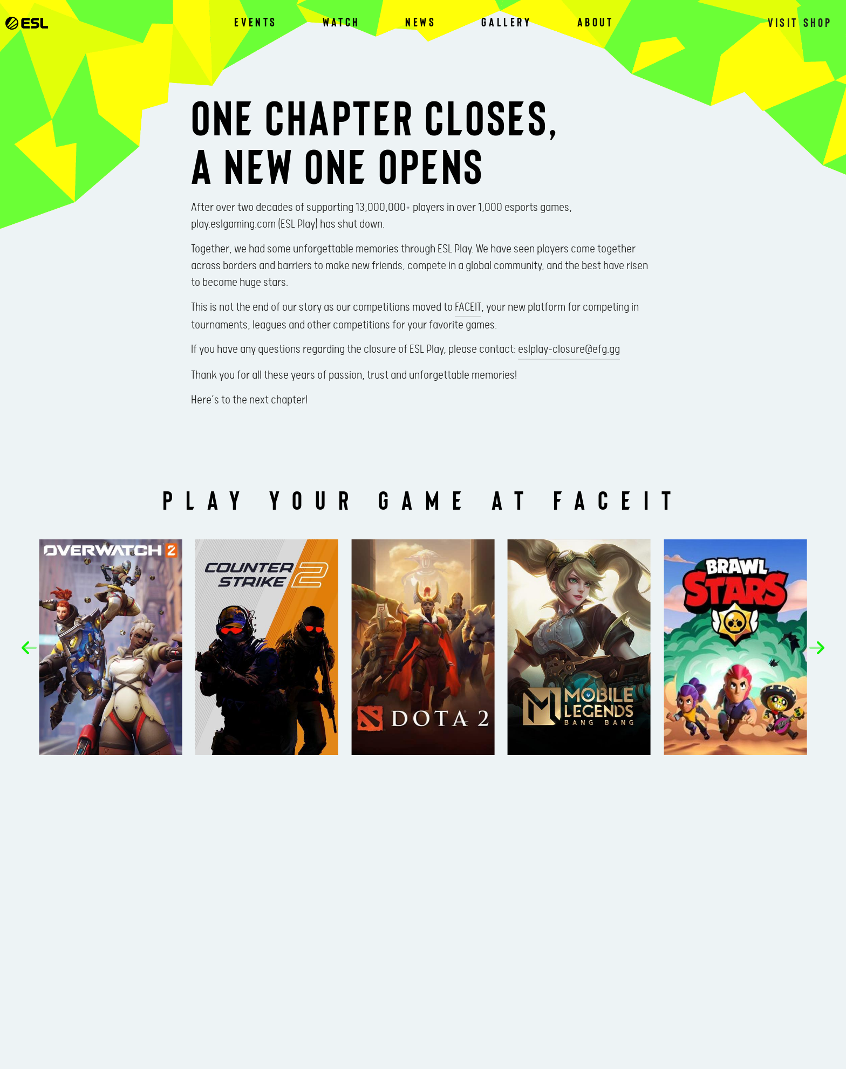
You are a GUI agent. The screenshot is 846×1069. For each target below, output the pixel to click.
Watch (341, 21)
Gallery (506, 21)
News (420, 21)
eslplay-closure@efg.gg (569, 349)
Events (255, 21)
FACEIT (468, 307)
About (595, 21)
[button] (29, 647)
